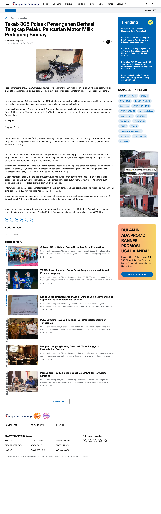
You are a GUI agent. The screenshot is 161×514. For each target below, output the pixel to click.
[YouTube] (100, 441)
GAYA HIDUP (6, 252)
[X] (12, 220)
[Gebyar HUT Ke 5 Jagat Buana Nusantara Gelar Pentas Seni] (23, 256)
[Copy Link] (32, 220)
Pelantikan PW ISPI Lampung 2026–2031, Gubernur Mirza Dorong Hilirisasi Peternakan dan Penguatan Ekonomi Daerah (136, 65)
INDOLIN (8, 450)
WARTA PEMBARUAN (65, 440)
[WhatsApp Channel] (105, 441)
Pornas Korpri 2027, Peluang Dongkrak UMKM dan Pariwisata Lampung (73, 374)
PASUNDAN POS (38, 450)
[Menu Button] (7, 3)
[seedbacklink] (37, 416)
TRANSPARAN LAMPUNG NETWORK (62, 456)
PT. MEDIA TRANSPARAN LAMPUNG (31, 456)
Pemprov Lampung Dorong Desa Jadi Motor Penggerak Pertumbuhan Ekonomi (70, 348)
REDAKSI (60, 425)
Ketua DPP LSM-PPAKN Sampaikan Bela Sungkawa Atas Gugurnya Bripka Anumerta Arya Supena (136, 39)
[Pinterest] (22, 220)
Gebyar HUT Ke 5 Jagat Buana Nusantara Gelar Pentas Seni (72, 247)
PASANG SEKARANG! (137, 274)
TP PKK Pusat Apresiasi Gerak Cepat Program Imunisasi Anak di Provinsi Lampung (74, 272)
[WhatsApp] (27, 220)
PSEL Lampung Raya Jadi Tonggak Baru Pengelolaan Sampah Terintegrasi (73, 321)
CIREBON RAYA (62, 445)
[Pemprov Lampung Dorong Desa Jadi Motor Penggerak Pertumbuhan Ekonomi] (23, 355)
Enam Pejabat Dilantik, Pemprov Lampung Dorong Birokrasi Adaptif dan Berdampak (136, 77)
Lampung (6, 300)
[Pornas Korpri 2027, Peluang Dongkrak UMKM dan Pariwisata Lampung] (23, 381)
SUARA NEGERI (37, 440)
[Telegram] (17, 220)
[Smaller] (104, 42)
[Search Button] (153, 3)
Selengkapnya (59, 401)
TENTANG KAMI (37, 425)
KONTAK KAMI (11, 425)
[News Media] (46, 416)
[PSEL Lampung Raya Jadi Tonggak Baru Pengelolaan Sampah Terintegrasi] (23, 328)
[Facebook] (7, 220)
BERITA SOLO (36, 445)
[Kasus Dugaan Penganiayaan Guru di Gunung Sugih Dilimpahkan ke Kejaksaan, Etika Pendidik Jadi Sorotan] (23, 305)
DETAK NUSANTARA (13, 445)
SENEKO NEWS (62, 450)
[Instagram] (90, 441)
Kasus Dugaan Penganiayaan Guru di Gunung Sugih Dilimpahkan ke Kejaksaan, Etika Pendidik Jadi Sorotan (76, 298)
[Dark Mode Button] (147, 3)
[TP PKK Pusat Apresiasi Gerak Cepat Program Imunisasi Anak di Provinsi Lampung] (23, 279)
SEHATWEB (10, 440)
